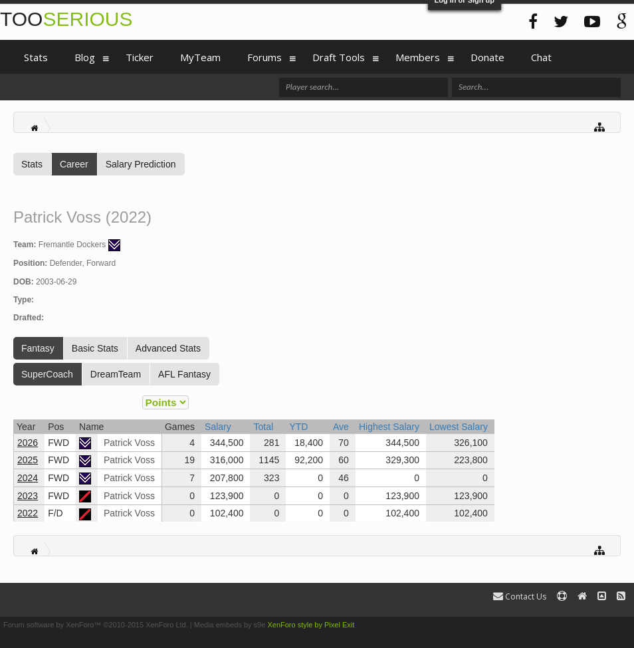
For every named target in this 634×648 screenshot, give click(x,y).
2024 (27, 478)
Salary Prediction (141, 164)
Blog (84, 57)
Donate (487, 57)
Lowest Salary (458, 426)
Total (263, 426)
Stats (32, 164)
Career (74, 164)
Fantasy (37, 348)
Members (417, 57)
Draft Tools (338, 57)
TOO (66, 19)
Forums (264, 57)
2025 (27, 460)
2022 (27, 513)
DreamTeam (115, 374)
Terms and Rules (603, 625)
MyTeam (200, 57)
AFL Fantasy (184, 374)
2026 (27, 442)
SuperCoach (47, 374)
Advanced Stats (168, 348)
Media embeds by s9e (230, 625)
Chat (541, 57)
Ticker (140, 57)
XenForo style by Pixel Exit (310, 625)
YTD (298, 426)
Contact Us (519, 596)
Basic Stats (95, 348)
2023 (27, 495)
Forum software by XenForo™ (95, 625)
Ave (341, 426)
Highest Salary (389, 426)
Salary (218, 426)
